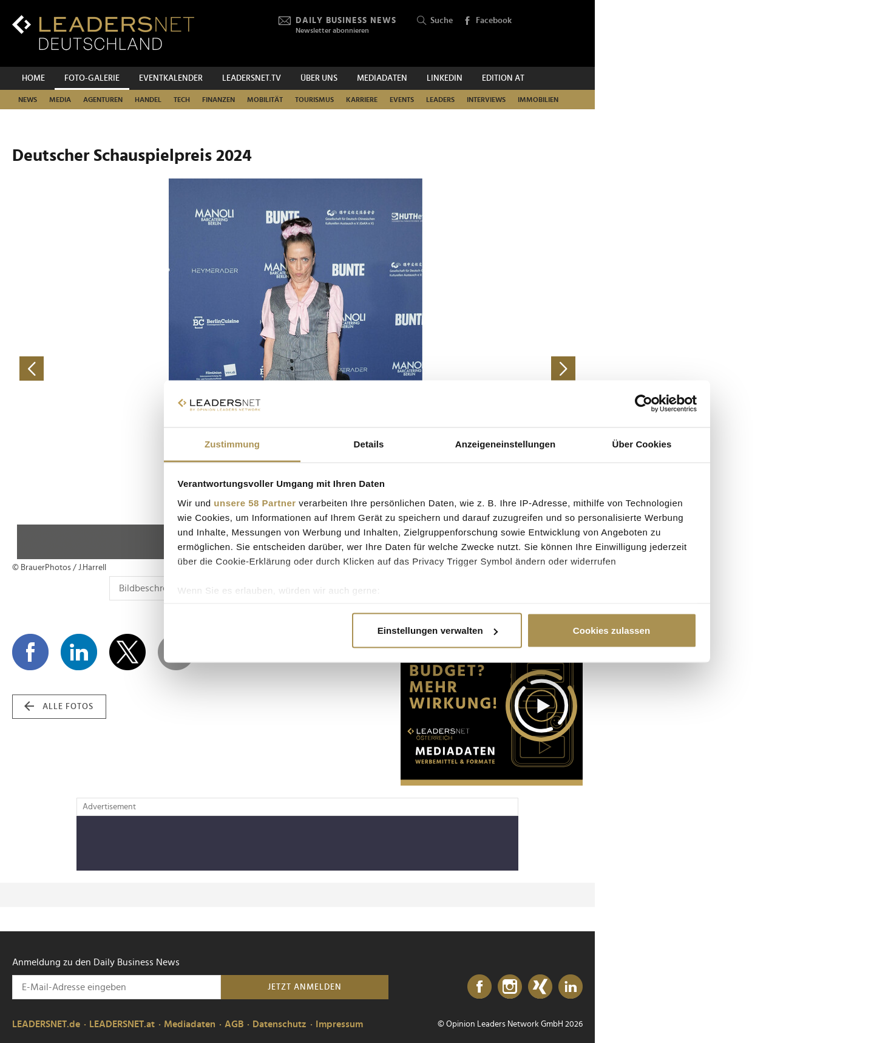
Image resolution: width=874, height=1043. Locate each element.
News (27, 99)
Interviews (486, 99)
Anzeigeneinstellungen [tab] (505, 443)
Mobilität (265, 99)
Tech (182, 99)
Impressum (339, 1024)
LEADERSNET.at (122, 1024)
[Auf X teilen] (127, 652)
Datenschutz (279, 1024)
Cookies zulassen (611, 630)
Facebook (487, 21)
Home (33, 78)
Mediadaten (382, 78)
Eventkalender (171, 78)
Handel (148, 99)
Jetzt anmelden (305, 987)
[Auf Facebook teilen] (30, 652)
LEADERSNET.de (46, 1024)
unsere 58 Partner (255, 502)
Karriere (362, 99)
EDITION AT (503, 78)
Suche (435, 21)
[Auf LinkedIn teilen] (79, 652)
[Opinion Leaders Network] (554, 34)
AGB (234, 1024)
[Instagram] (510, 987)
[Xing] (540, 987)
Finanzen (218, 99)
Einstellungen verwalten (438, 630)
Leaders (440, 99)
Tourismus (314, 99)
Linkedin (444, 78)
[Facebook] (479, 987)
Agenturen (103, 99)
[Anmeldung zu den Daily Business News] (116, 987)
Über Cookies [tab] (642, 443)
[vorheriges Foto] (154, 368)
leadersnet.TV (251, 78)
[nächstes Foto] (440, 368)
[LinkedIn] (570, 987)
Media (60, 99)
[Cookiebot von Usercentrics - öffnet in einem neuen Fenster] (644, 404)
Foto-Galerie (92, 78)
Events (402, 99)
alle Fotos (58, 706)
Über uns (318, 78)
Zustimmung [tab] (232, 443)
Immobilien (538, 99)
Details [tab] (369, 443)
